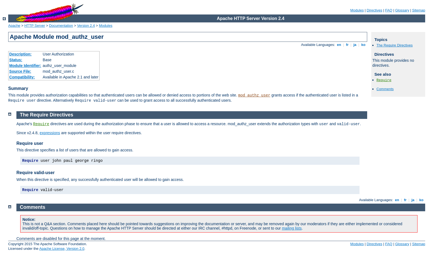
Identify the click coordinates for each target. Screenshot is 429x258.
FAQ (388, 10)
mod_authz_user (254, 95)
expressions (50, 133)
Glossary (402, 10)
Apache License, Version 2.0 (61, 249)
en (339, 45)
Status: (15, 60)
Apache (14, 26)
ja (354, 45)
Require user (29, 143)
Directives (374, 10)
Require (384, 80)
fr (347, 45)
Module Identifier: (25, 65)
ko (363, 45)
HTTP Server (34, 26)
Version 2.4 (86, 26)
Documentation (61, 26)
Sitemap (418, 10)
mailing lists (292, 228)
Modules (357, 10)
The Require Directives (394, 45)
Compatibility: (22, 77)
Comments (385, 89)
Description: (20, 54)
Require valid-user (35, 172)
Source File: (20, 71)
